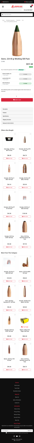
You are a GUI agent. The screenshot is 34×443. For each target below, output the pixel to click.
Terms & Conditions (18, 433)
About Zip (17, 420)
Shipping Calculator (7, 119)
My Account (17, 385)
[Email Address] (14, 430)
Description (5, 109)
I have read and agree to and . (17, 433)
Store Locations (28, 2)
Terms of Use (17, 409)
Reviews (8, 123)
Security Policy (17, 417)
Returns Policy (17, 414)
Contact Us (17, 402)
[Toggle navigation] (3, 7)
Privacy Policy (17, 411)
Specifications (6, 116)
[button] (15, 134)
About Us (17, 397)
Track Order (17, 388)
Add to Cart (17, 100)
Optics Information (17, 400)
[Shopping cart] (31, 7)
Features (4, 112)
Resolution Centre (17, 391)
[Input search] (18, 14)
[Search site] (2, 14)
